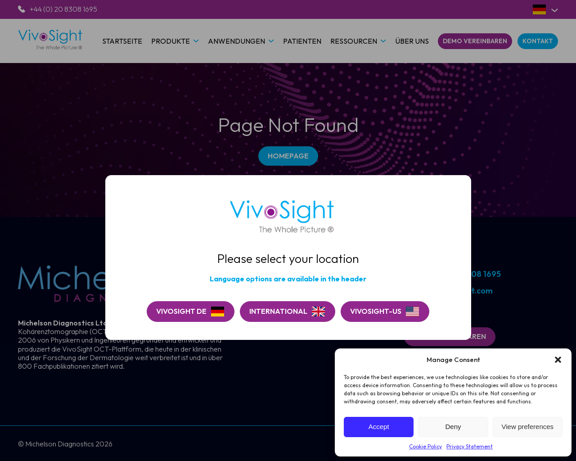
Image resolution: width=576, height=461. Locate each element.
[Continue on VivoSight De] (190, 311)
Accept (379, 426)
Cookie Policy (425, 446)
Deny (453, 426)
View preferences (528, 426)
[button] (558, 359)
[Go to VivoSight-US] (385, 311)
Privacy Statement (469, 446)
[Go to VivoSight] (287, 311)
